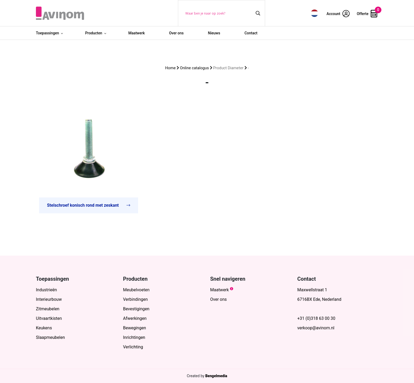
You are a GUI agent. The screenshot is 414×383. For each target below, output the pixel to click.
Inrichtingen (134, 337)
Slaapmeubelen (50, 337)
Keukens (44, 327)
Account (338, 13)
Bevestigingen (136, 308)
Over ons (176, 33)
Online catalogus (194, 68)
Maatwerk (136, 33)
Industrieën (46, 289)
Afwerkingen (135, 318)
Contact (250, 33)
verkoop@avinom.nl (315, 327)
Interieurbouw (49, 299)
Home (170, 68)
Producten (93, 33)
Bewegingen (134, 327)
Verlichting (133, 346)
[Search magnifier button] (258, 13)
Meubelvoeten (136, 289)
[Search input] (219, 13)
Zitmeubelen (47, 308)
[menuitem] (314, 13)
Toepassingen (47, 33)
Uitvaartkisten (49, 318)
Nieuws (214, 33)
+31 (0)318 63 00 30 (316, 318)
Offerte (367, 13)
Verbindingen (135, 299)
